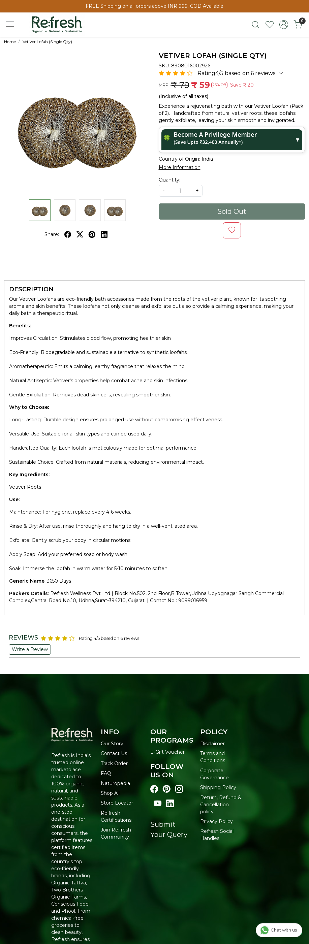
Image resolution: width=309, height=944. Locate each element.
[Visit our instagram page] (179, 789)
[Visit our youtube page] (157, 803)
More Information (179, 167)
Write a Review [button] (30, 649)
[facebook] (68, 234)
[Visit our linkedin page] (170, 803)
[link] (255, 24)
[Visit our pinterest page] (167, 789)
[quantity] (181, 191)
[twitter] (80, 234)
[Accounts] (284, 24)
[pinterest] (92, 234)
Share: (51, 234)
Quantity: (169, 180)
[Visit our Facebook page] (154, 789)
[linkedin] (104, 234)
